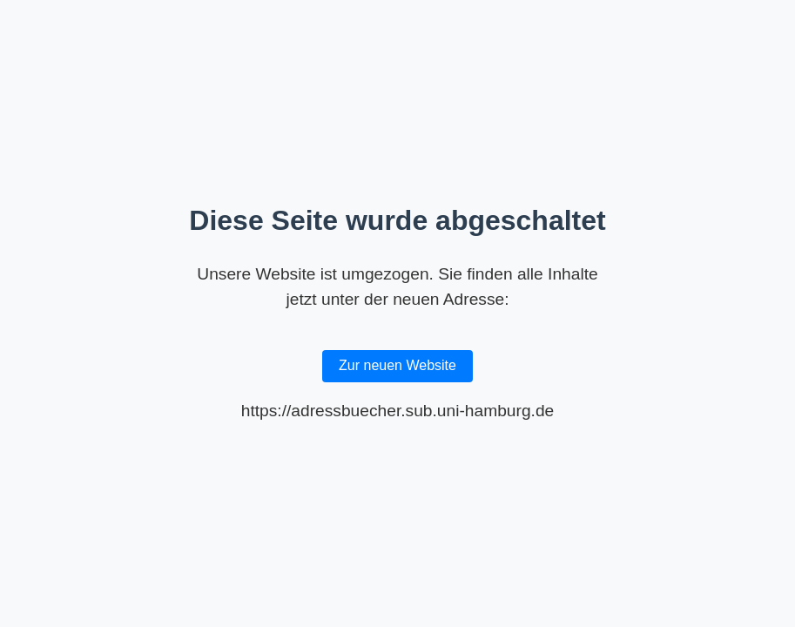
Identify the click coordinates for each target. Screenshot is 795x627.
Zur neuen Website (397, 365)
